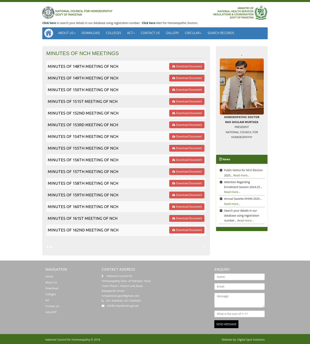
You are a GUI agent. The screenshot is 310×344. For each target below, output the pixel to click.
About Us (67, 33)
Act (131, 33)
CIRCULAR (193, 33)
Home (49, 276)
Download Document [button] (187, 66)
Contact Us (150, 33)
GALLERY (172, 33)
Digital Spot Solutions (251, 339)
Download (90, 33)
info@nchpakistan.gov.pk (123, 306)
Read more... (241, 175)
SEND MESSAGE (226, 324)
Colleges (113, 33)
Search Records (220, 33)
